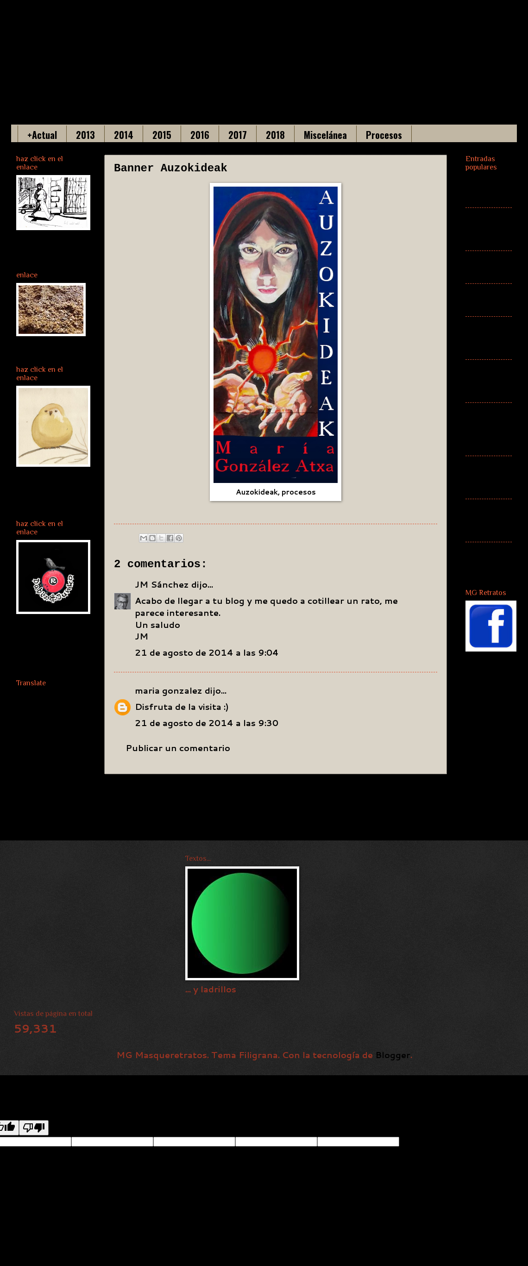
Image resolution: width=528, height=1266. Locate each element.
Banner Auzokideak (488, 338)
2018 (275, 135)
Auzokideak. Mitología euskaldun (488, 428)
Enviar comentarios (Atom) (225, 820)
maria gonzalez (168, 690)
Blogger (392, 1055)
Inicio (293, 794)
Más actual (479, 300)
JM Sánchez (162, 584)
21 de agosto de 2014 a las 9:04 (207, 652)
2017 (237, 135)
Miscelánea (325, 135)
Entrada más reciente (171, 794)
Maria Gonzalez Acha (216, 51)
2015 (161, 135)
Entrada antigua (397, 794)
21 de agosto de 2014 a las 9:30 (206, 723)
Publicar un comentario (178, 748)
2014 (123, 135)
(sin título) (479, 191)
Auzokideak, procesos (276, 492)
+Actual (42, 135)
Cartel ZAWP (480, 558)
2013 (85, 135)
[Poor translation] (34, 1127)
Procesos (384, 135)
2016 (199, 135)
